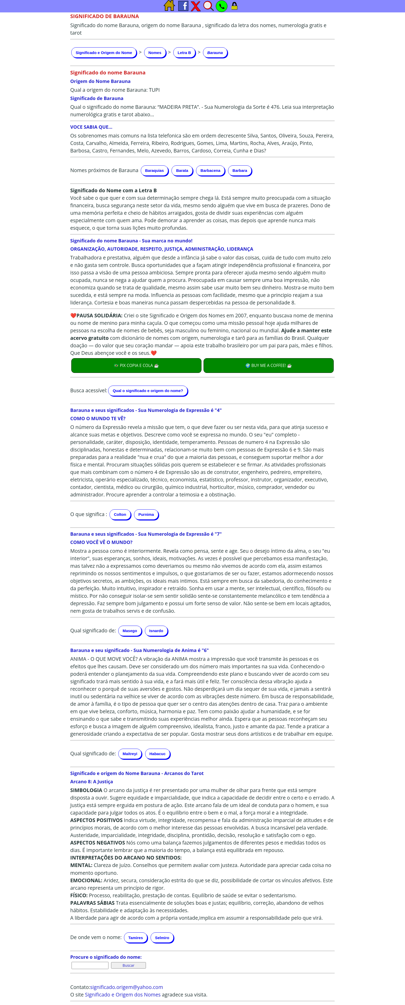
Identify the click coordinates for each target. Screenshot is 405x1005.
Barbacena (210, 170)
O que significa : (88, 513)
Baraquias (154, 170)
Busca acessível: (88, 390)
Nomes (155, 52)
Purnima (146, 514)
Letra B (184, 52)
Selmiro (162, 937)
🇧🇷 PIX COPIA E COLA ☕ (136, 365)
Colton (120, 514)
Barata (182, 170)
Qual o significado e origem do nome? (148, 390)
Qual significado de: (93, 630)
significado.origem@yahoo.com (126, 987)
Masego (130, 630)
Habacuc (158, 753)
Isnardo (156, 630)
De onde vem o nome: (96, 937)
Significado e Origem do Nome (104, 52)
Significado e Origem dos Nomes (123, 994)
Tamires (135, 937)
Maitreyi (130, 753)
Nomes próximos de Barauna (104, 169)
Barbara (239, 170)
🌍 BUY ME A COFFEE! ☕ (268, 365)
